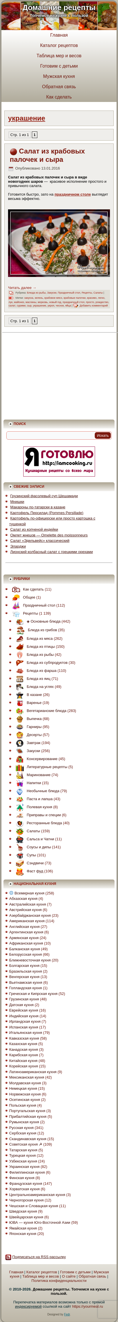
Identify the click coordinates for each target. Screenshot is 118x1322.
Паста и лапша (33, 799)
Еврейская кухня (23, 1010)
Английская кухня (24, 926)
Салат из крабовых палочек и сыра (47, 155)
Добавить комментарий (94, 305)
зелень (39, 297)
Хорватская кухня (24, 1189)
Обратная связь (59, 86)
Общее (22, 597)
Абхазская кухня (23, 898)
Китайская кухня (23, 1061)
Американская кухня (27, 921)
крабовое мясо (53, 297)
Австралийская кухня (27, 904)
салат (12, 305)
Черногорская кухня (26, 1200)
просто (90, 302)
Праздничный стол (69, 292)
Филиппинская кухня (27, 1172)
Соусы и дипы (32, 847)
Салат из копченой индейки (34, 529)
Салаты (98, 292)
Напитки (27, 783)
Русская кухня (21, 1128)
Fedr (67, 1314)
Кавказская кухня (24, 1038)
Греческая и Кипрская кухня (33, 994)
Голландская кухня (25, 988)
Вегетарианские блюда (39, 711)
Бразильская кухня (25, 971)
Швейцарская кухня (26, 1217)
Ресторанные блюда (37, 823)
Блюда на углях (33, 686)
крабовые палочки (74, 297)
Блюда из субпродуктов (40, 662)
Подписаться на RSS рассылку (39, 1257)
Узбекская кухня (23, 1161)
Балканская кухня (24, 949)
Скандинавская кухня (27, 1139)
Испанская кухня (23, 1027)
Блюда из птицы (34, 646)
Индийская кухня (23, 1016)
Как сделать (59, 97)
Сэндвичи (28, 863)
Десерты (27, 735)
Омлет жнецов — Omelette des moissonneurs (49, 535)
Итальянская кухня (25, 1032)
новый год (55, 302)
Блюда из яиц (31, 678)
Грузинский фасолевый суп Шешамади (44, 496)
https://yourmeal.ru (87, 1306)
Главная (59, 35)
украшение (39, 305)
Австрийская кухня (25, 910)
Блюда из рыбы (36, 292)
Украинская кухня (24, 1166)
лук (11, 302)
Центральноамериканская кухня (37, 1195)
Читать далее (22, 288)
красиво (91, 297)
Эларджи (18, 546)
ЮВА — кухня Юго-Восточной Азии (39, 1222)
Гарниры (27, 727)
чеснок (60, 305)
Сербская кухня (22, 1133)
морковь (43, 302)
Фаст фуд (28, 871)
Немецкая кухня (23, 1088)
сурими (21, 305)
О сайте (69, 1276)
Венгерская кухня (24, 977)
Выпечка (27, 719)
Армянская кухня (23, 938)
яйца (68, 305)
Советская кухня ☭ (25, 1144)
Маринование (32, 775)
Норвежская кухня (25, 1094)
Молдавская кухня (25, 1083)
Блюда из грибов (35, 630)
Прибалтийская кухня (28, 1116)
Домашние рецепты (58, 7)
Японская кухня (22, 1233)
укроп (51, 305)
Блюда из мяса (33, 638)
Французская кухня (25, 1183)
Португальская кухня (27, 1111)
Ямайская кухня (23, 1228)
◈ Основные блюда (37, 621)
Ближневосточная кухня (30, 960)
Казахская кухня (23, 1044)
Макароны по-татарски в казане (37, 507)
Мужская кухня (59, 76)
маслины (31, 302)
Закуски (51, 292)
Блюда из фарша (35, 670)
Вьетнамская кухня (25, 982)
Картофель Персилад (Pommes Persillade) (46, 513)
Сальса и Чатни (33, 839)
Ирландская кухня (24, 1021)
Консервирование (35, 759)
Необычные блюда (36, 791)
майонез (19, 302)
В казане (27, 695)
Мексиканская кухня (26, 1077)
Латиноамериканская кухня (33, 1072)
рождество (102, 302)
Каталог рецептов (59, 45)
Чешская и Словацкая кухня (33, 1206)
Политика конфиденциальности (59, 1280)
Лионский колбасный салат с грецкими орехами (51, 552)
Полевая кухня (32, 807)
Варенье (27, 703)
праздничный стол (73, 302)
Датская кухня (21, 1005)
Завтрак (26, 743)
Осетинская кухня (24, 1099)
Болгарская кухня (24, 965)
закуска (28, 297)
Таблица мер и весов (59, 55)
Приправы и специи (37, 815)
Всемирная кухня (26, 893)
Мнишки (17, 501)
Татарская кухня (23, 1150)
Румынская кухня (24, 1122)
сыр (29, 305)
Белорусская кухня (25, 954)
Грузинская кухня (24, 999)
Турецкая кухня (22, 1155)
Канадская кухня (23, 1049)
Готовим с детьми (59, 66)
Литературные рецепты (40, 767)
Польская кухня (22, 1105)
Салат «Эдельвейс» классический (39, 540)
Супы (24, 855)
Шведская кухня (23, 1211)
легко (101, 297)
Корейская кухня (23, 1066)
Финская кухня (21, 1178)
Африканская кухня (26, 943)
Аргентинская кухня (26, 932)
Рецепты (87, 292)
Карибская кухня (23, 1055)
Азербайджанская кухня (30, 915)
